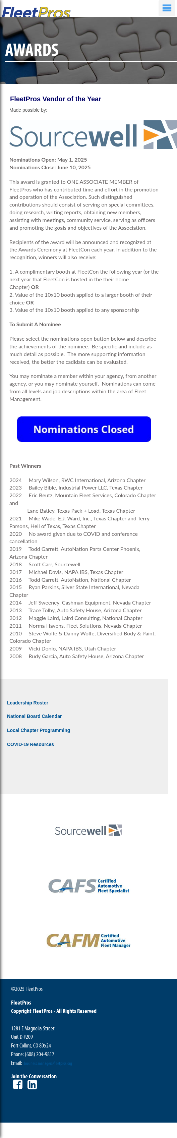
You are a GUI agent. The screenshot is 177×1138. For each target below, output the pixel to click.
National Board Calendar (34, 716)
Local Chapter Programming (38, 730)
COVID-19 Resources (30, 744)
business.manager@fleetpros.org (48, 1063)
